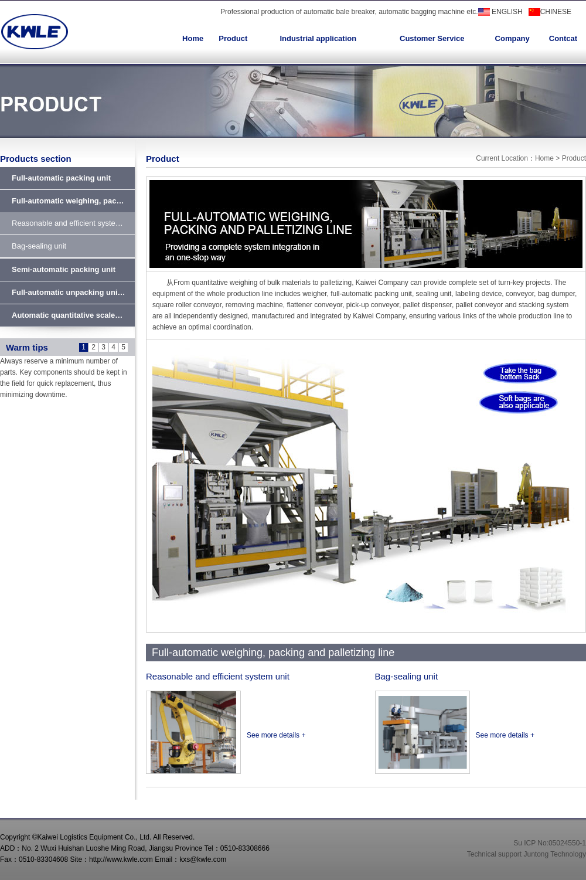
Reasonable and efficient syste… (67, 223)
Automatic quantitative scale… (67, 315)
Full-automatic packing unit (61, 178)
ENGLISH (500, 12)
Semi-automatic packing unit (63, 269)
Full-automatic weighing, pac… (68, 200)
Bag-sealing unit (39, 246)
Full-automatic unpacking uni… (68, 292)
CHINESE (550, 12)
